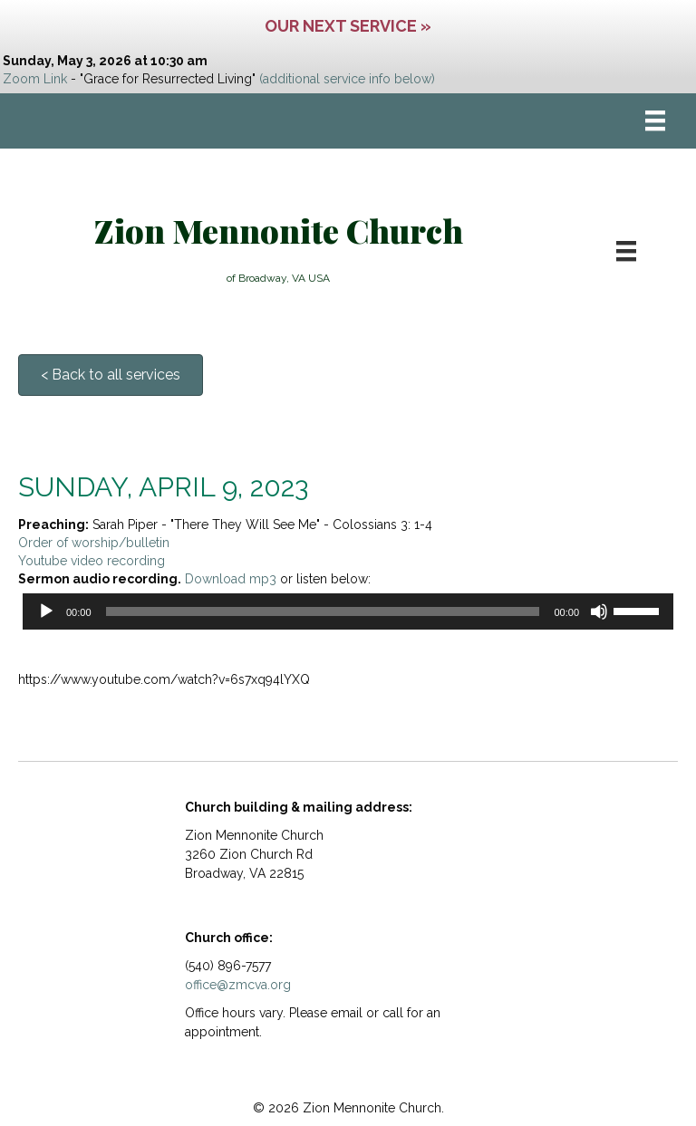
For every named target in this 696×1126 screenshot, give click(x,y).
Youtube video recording (91, 560)
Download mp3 (230, 579)
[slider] (323, 611)
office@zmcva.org (238, 984)
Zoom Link (35, 79)
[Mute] (599, 611)
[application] (348, 611)
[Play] (46, 611)
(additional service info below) (347, 79)
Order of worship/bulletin (93, 542)
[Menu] (655, 120)
